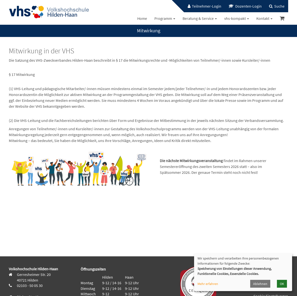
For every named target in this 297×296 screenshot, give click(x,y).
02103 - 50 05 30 (29, 285)
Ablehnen (260, 284)
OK (282, 284)
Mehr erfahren (208, 284)
